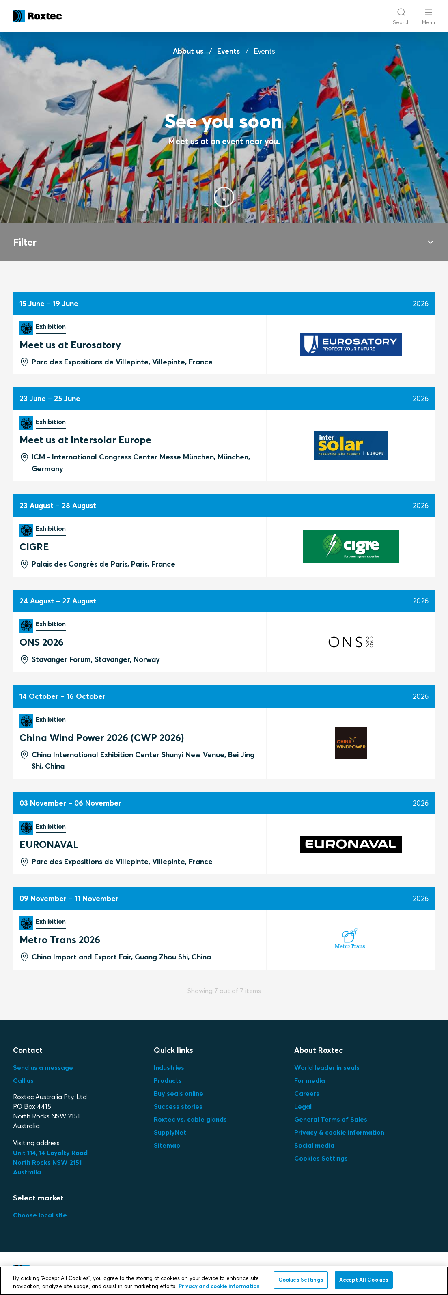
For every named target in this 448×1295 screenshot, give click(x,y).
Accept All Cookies (363, 1279)
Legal (303, 1106)
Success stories (178, 1106)
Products (168, 1080)
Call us (23, 1080)
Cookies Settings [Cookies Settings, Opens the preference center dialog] (300, 1279)
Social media (314, 1145)
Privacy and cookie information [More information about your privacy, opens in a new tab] (219, 1286)
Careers (306, 1093)
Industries (169, 1067)
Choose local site (40, 1215)
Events (228, 51)
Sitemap (167, 1145)
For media (309, 1080)
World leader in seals (327, 1067)
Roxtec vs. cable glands (190, 1119)
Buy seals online (178, 1093)
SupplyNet (170, 1132)
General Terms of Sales (330, 1119)
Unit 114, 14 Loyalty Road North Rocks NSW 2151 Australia (51, 1162)
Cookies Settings (321, 1158)
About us (188, 51)
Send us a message (43, 1067)
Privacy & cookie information (339, 1132)
